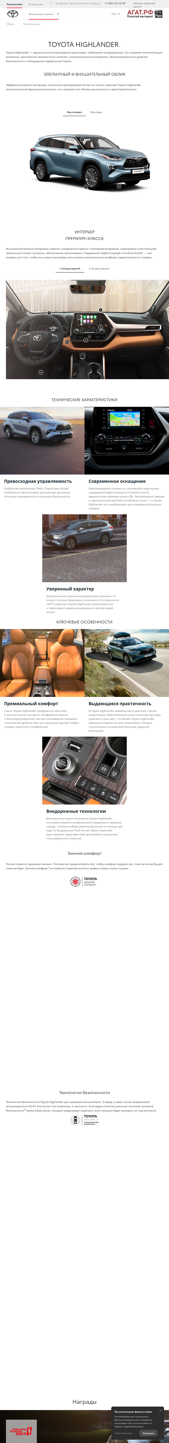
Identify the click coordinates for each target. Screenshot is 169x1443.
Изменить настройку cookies (19, 1408)
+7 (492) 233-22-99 (114, 3)
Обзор (10, 24)
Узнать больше (33, 1232)
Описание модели (59, 24)
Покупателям (14, 4)
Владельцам (36, 4)
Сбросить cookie (14, 1414)
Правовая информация (18, 1403)
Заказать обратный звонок (144, 4)
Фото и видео (87, 24)
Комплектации (31, 24)
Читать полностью (123, 1433)
